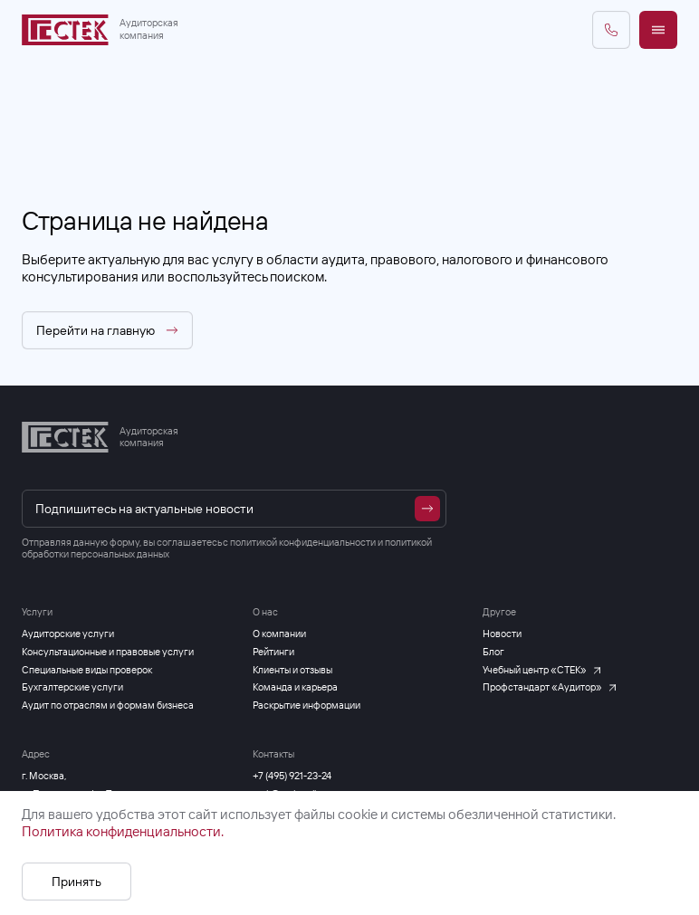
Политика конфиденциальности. (123, 831)
